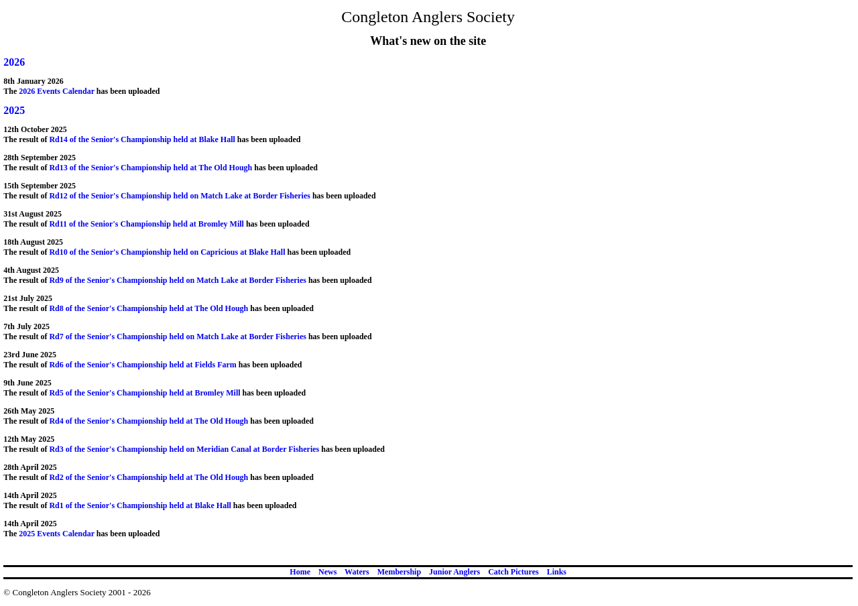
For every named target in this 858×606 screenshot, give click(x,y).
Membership (399, 572)
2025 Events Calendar (56, 533)
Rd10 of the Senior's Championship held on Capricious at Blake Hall (167, 252)
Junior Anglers (454, 572)
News (327, 572)
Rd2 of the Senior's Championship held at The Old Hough (148, 477)
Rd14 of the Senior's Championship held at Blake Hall (142, 139)
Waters (357, 572)
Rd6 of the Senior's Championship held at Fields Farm (142, 364)
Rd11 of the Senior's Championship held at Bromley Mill (146, 224)
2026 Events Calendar (56, 91)
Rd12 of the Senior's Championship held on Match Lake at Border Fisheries (180, 195)
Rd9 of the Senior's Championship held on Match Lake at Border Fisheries (178, 280)
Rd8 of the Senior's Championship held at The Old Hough (148, 308)
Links (556, 572)
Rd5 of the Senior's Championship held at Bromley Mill (144, 393)
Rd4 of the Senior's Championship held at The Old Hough (148, 421)
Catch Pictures (513, 572)
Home (300, 572)
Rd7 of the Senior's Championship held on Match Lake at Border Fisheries (178, 336)
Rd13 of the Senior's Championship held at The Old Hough (150, 167)
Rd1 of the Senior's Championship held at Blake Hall (140, 505)
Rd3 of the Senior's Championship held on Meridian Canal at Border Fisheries (184, 449)
